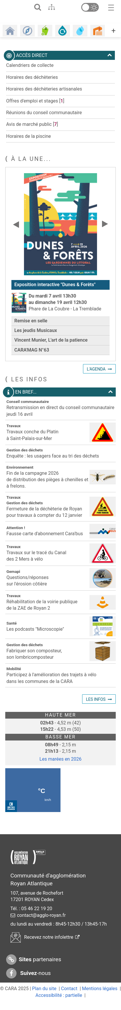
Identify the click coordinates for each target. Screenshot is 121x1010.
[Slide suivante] (105, 231)
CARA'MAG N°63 (31, 357)
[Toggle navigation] (111, 7)
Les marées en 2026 (60, 766)
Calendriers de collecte (29, 73)
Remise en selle (30, 328)
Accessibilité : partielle (58, 1003)
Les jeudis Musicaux (35, 338)
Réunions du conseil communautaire (44, 120)
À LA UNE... (31, 166)
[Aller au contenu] (63, 7)
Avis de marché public (29, 132)
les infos (29, 386)
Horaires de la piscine (28, 144)
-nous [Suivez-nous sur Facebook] (28, 981)
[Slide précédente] (16, 231)
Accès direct (59, 63)
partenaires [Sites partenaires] (33, 968)
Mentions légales (99, 996)
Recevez (45, 945)
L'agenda (96, 376)
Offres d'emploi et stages (32, 108)
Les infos (96, 707)
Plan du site (44, 996)
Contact (69, 996)
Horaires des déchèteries (32, 85)
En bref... (59, 399)
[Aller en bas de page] (74, 7)
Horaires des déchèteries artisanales (44, 96)
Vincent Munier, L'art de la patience (51, 348)
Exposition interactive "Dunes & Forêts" (55, 292)
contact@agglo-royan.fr (41, 923)
